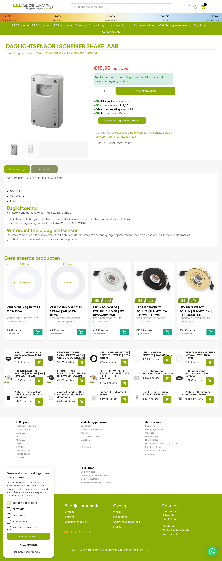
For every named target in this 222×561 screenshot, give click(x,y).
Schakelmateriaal (119, 136)
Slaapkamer (86, 440)
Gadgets (149, 433)
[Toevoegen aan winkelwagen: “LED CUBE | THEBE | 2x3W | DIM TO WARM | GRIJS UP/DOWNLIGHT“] (35, 332)
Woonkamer (87, 447)
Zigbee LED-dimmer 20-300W (115, 393)
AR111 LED (20, 436)
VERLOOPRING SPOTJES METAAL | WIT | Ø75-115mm (149, 311)
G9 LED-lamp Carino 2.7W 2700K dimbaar (156, 393)
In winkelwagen (146, 91)
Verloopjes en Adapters (156, 450)
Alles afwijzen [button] (28, 544)
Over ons (69, 516)
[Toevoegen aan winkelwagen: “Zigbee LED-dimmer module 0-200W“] (210, 399)
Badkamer (86, 426)
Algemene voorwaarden (126, 521)
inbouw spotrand (24, 429)
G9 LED (19, 447)
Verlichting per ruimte (20, 53)
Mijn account (120, 516)
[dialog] (28, 512)
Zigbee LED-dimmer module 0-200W (197, 393)
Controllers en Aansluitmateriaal (96, 475)
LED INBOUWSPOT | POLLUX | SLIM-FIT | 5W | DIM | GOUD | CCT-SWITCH (115, 374)
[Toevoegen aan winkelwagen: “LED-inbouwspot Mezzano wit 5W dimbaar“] (167, 378)
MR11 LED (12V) (23, 450)
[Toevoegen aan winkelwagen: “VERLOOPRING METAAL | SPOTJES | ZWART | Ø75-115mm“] (78, 332)
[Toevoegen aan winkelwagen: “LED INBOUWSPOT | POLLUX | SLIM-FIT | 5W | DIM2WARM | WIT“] (208, 332)
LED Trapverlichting (90, 436)
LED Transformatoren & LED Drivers (161, 443)
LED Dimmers (151, 440)
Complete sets (88, 471)
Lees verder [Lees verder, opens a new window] (26, 495)
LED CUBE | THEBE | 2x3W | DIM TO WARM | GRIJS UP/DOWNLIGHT (21, 311)
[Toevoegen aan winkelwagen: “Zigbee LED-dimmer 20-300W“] (124, 399)
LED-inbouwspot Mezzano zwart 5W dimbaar (196, 373)
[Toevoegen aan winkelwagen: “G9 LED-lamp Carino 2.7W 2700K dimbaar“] (167, 399)
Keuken (84, 433)
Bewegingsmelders (154, 429)
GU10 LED (20, 433)
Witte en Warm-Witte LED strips (96, 482)
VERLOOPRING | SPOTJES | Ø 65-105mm (157, 354)
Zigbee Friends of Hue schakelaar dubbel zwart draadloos (29, 394)
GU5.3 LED (21, 457)
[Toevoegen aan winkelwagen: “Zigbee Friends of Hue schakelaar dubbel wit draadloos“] (81, 402)
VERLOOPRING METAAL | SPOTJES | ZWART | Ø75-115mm (63, 311)
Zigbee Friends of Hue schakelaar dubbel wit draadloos (70, 394)
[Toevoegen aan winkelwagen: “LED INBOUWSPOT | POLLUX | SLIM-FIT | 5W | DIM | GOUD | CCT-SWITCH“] (124, 383)
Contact (69, 511)
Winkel (117, 511)
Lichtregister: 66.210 (75, 521)
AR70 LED (20, 440)
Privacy (117, 526)
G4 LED (19, 443)
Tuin (39, 53)
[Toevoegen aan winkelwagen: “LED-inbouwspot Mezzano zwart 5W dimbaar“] (210, 381)
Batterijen (150, 426)
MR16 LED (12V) (23, 454)
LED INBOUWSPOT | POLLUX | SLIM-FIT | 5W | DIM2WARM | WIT (193, 311)
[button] (212, 551)
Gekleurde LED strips (90, 479)
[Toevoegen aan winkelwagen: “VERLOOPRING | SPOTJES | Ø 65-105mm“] (121, 332)
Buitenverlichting (141, 132)
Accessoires (121, 132)
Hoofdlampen (152, 436)
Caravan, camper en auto (92, 429)
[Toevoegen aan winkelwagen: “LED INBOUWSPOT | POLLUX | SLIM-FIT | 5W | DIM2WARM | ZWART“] (81, 381)
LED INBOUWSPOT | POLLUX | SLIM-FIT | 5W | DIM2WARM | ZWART (72, 373)
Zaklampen (150, 454)
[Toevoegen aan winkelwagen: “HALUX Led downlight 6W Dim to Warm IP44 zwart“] (39, 362)
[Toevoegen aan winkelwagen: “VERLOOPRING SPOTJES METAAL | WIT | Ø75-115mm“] (164, 332)
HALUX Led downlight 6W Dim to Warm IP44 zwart (27, 355)
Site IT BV (144, 549)
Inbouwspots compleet (27, 426)
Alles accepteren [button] (28, 536)
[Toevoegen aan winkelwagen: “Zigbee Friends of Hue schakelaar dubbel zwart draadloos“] (39, 402)
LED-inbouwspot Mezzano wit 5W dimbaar (158, 372)
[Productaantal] (105, 90)
